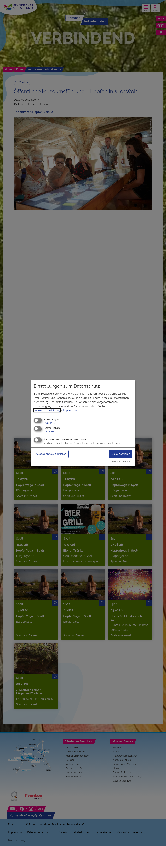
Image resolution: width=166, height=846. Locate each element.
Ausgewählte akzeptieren (51, 453)
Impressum (70, 410)
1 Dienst (48, 422)
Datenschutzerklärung (47, 410)
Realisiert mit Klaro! (121, 461)
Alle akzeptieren (120, 453)
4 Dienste (49, 431)
